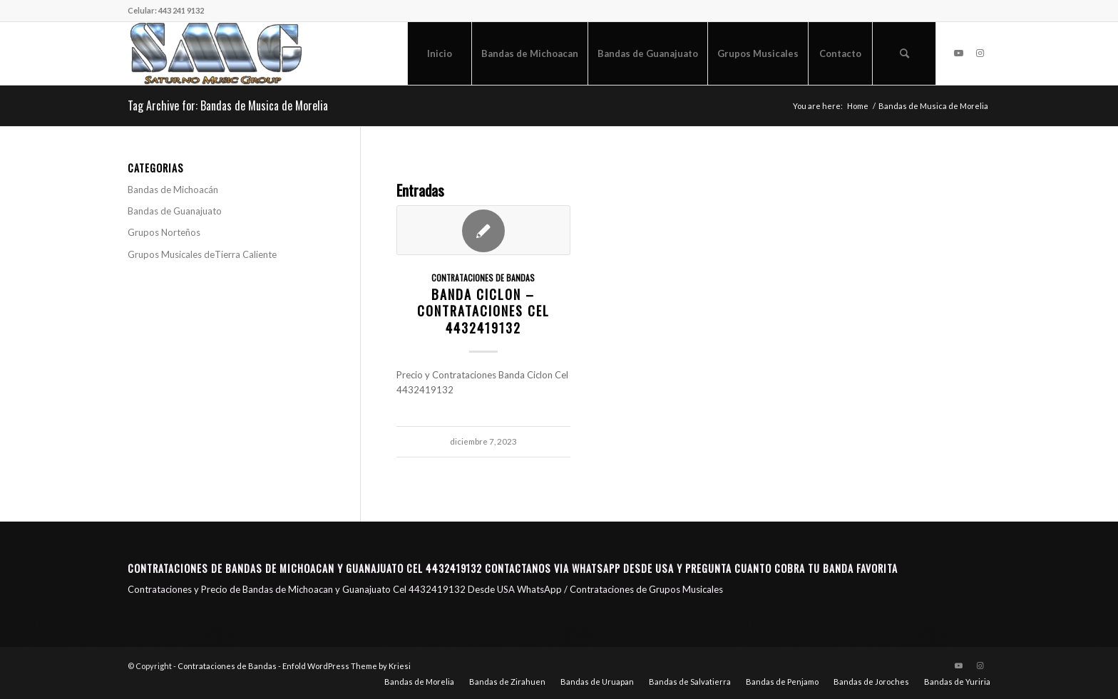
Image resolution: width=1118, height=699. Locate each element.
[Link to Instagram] (979, 52)
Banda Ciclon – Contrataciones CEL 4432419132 (483, 310)
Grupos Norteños (164, 232)
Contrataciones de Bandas (483, 277)
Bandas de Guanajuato (175, 211)
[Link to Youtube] (958, 52)
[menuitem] (439, 53)
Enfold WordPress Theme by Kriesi (346, 665)
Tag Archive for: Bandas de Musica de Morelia (228, 105)
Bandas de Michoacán (173, 189)
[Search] (904, 53)
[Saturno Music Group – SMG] (216, 53)
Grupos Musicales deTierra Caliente (202, 254)
